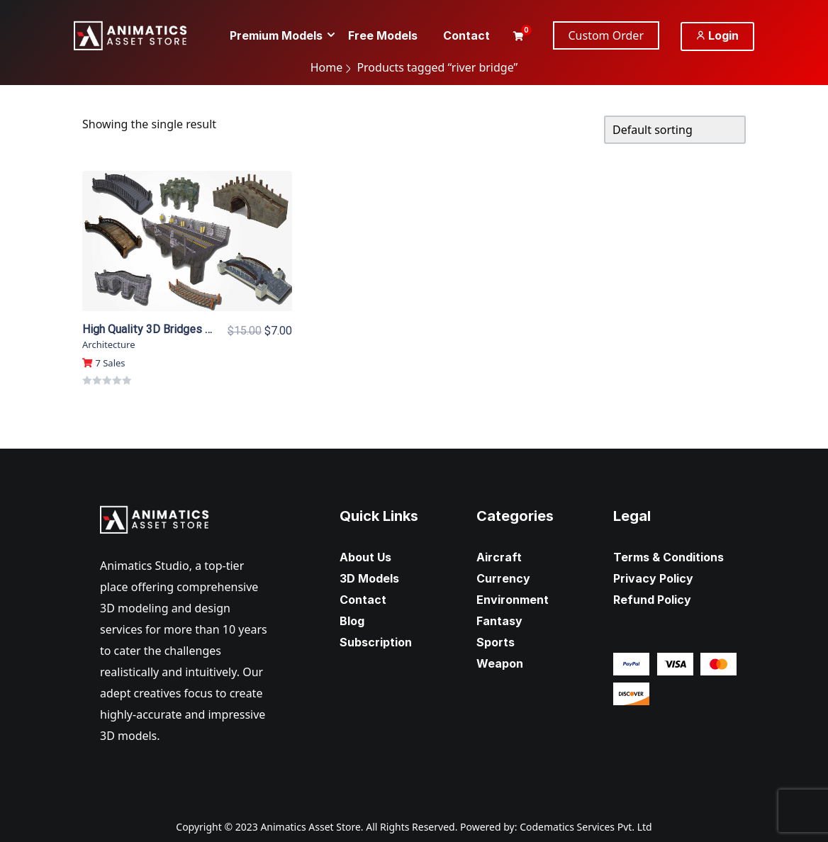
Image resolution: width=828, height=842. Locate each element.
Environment (512, 600)
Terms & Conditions (668, 557)
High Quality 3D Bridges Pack (156, 329)
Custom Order (606, 35)
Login (717, 35)
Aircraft (499, 557)
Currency (503, 578)
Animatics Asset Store (310, 826)
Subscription (376, 642)
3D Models (369, 578)
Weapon (499, 663)
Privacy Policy (653, 578)
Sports (495, 642)
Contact (363, 600)
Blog (352, 621)
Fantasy (499, 621)
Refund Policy (652, 600)
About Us (365, 557)
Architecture (108, 344)
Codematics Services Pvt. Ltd (586, 826)
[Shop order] (675, 130)
